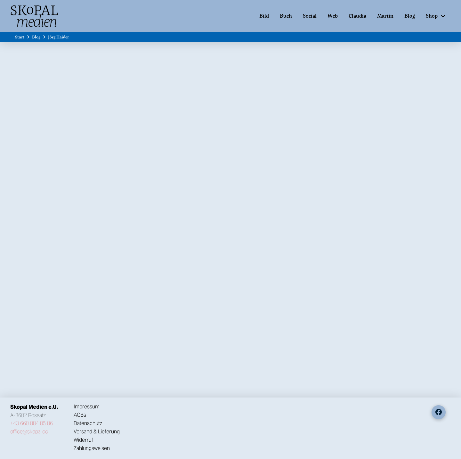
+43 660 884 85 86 (31, 423)
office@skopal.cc (29, 431)
